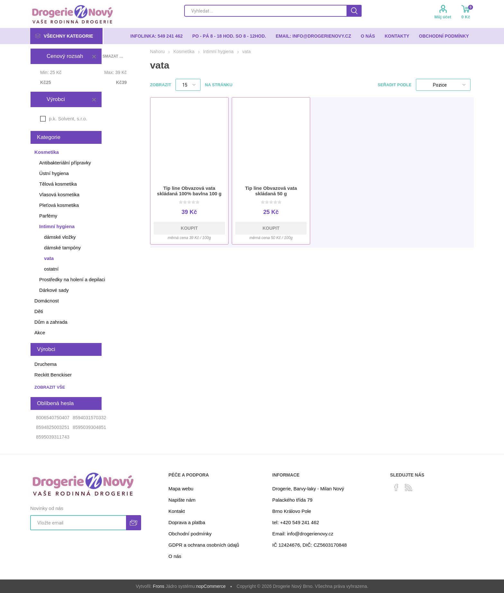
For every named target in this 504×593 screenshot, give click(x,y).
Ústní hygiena (54, 173)
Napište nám (181, 500)
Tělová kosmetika (58, 184)
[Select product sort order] (443, 85)
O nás (174, 556)
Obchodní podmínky (190, 533)
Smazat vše (113, 56)
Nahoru (157, 51)
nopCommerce (211, 586)
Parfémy (48, 215)
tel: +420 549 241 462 (295, 522)
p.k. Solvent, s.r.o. (68, 118)
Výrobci (56, 99)
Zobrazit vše (49, 387)
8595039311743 (52, 437)
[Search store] (265, 11)
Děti (38, 311)
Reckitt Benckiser (53, 374)
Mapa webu (181, 488)
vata (49, 258)
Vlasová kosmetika (59, 194)
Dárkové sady (54, 290)
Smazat (94, 56)
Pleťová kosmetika (59, 205)
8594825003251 (52, 427)
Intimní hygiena (57, 226)
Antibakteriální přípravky (65, 162)
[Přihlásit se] (78, 522)
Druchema (45, 364)
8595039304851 (89, 427)
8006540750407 (52, 417)
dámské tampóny (62, 247)
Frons (159, 586)
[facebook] (396, 487)
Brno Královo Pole (291, 511)
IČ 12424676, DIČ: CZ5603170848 (309, 545)
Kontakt (176, 511)
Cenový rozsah (65, 56)
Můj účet (442, 16)
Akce (39, 332)
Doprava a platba (186, 522)
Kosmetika (46, 152)
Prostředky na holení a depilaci (72, 279)
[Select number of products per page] (188, 85)
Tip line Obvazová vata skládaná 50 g (271, 190)
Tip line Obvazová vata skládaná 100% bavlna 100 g (189, 190)
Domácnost (46, 300)
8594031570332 (89, 417)
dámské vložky (60, 237)
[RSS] (408, 487)
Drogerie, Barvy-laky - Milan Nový (308, 488)
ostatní (51, 269)
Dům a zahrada (51, 322)
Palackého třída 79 (292, 500)
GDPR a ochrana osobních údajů (203, 545)
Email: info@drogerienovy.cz (302, 533)
